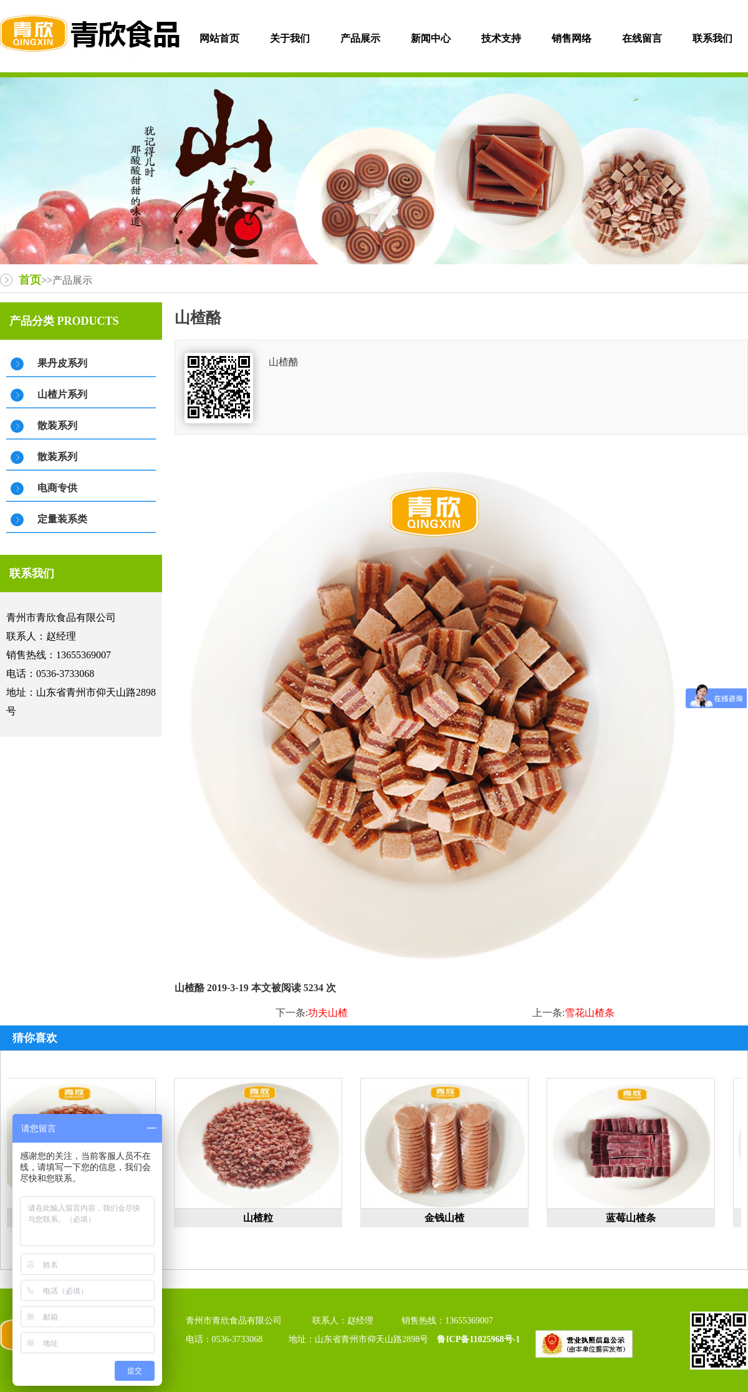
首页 (30, 280)
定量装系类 (62, 519)
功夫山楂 (328, 1012)
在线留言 (642, 38)
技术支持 (501, 38)
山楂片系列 (62, 394)
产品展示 (360, 38)
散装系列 (57, 425)
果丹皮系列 (62, 363)
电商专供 (57, 487)
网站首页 (219, 38)
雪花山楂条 (590, 1012)
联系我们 (712, 38)
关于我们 (290, 38)
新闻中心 (431, 38)
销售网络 (572, 38)
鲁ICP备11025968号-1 (479, 1339)
